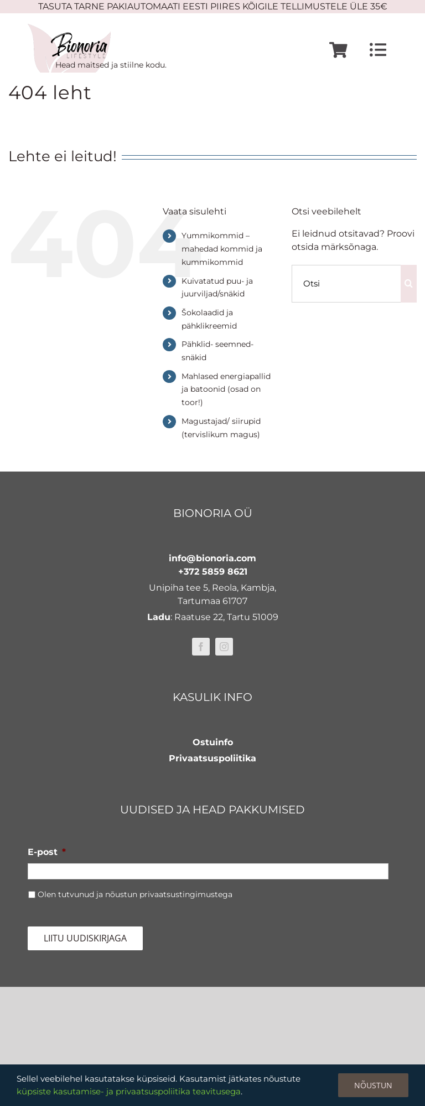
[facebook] (201, 647)
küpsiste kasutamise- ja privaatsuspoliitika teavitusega (129, 1091)
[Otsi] (346, 284)
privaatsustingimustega (185, 894)
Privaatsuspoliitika (212, 758)
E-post (47, 852)
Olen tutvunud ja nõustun (135, 894)
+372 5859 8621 (212, 571)
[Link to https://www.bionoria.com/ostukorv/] (338, 50)
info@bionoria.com (212, 558)
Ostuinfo (213, 742)
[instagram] (224, 647)
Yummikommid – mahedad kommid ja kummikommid (222, 249)
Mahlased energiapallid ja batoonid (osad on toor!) (226, 389)
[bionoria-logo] (69, 28)
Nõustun (373, 1085)
